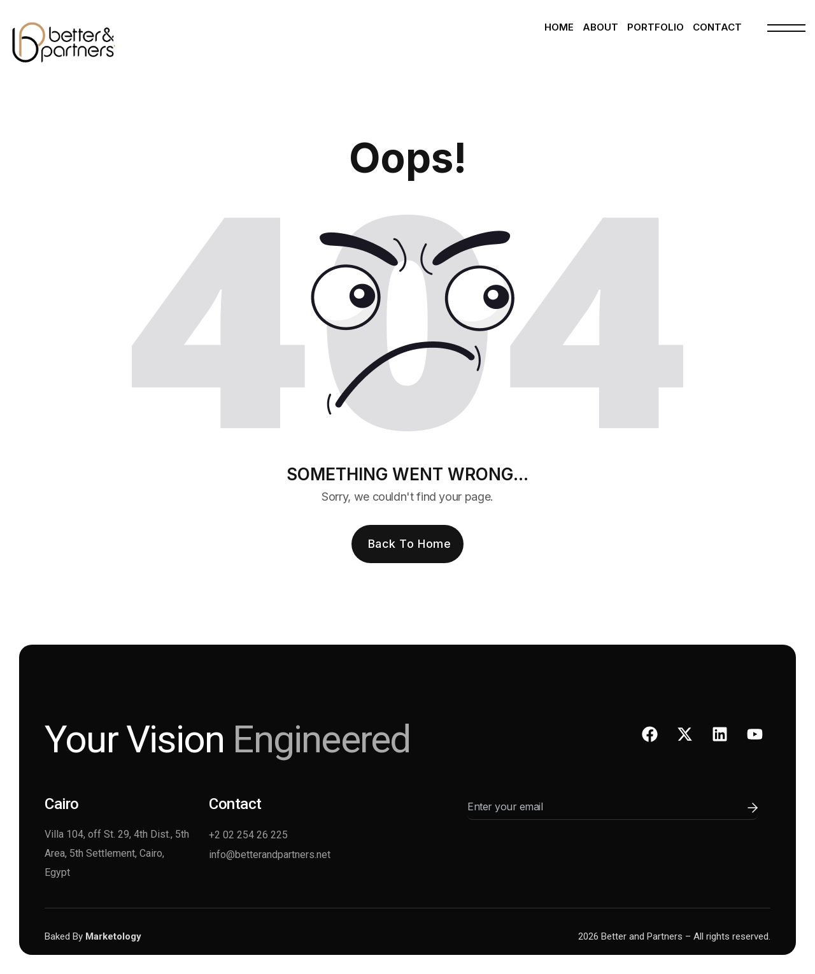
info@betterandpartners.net (269, 855)
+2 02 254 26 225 (248, 835)
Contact (717, 27)
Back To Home (409, 543)
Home (559, 27)
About (600, 27)
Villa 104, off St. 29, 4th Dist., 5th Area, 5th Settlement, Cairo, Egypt (117, 853)
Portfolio (655, 27)
